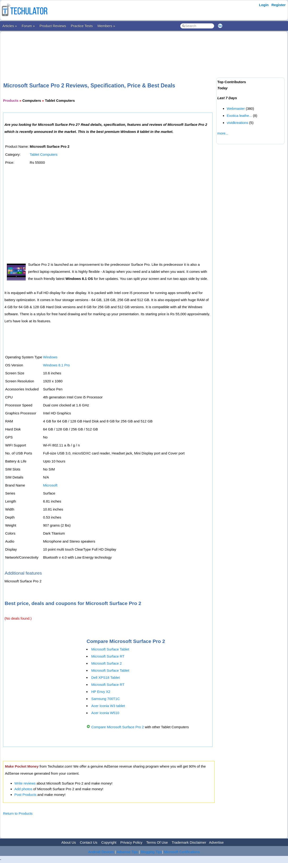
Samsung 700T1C (105, 699)
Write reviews (25, 783)
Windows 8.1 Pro (56, 365)
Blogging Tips (151, 852)
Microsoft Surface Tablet (110, 649)
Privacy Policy (131, 842)
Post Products (25, 795)
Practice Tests (82, 26)
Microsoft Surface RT (108, 656)
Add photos (23, 789)
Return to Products (18, 813)
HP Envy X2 (100, 692)
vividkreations (237, 123)
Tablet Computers (44, 154)
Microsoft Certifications (182, 852)
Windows (50, 357)
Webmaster (236, 108)
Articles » (9, 26)
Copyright (108, 842)
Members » (106, 26)
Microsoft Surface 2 (106, 663)
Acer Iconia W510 (105, 713)
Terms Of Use (157, 842)
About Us (68, 842)
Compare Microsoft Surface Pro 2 (117, 727)
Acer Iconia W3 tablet (108, 706)
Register (278, 5)
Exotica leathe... (239, 116)
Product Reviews (53, 26)
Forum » (28, 26)
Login (264, 5)
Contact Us (88, 842)
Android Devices (101, 852)
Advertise (216, 842)
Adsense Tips (127, 852)
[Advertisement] (109, 49)
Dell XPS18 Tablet (105, 677)
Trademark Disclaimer (189, 842)
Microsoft (50, 485)
